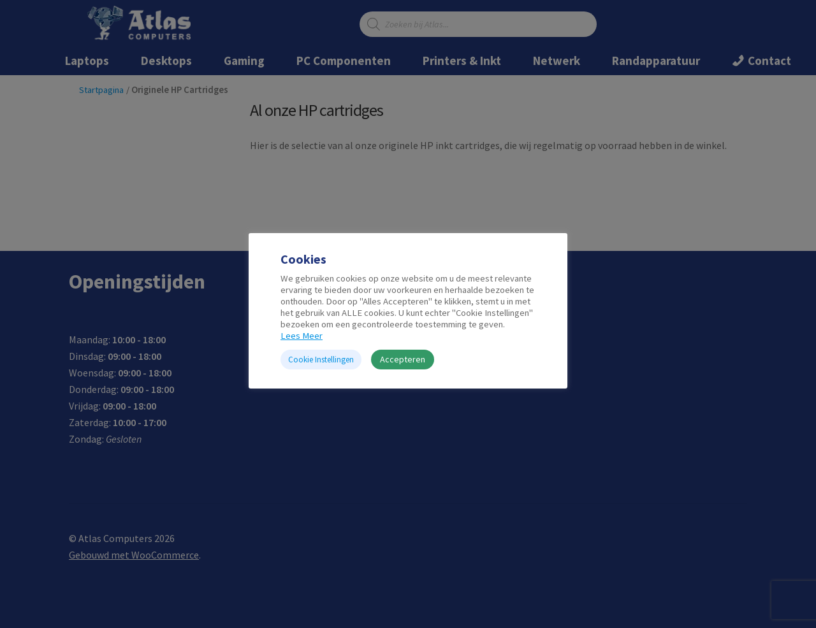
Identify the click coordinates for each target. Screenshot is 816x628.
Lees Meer (301, 335)
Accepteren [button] (402, 359)
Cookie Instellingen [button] (321, 359)
